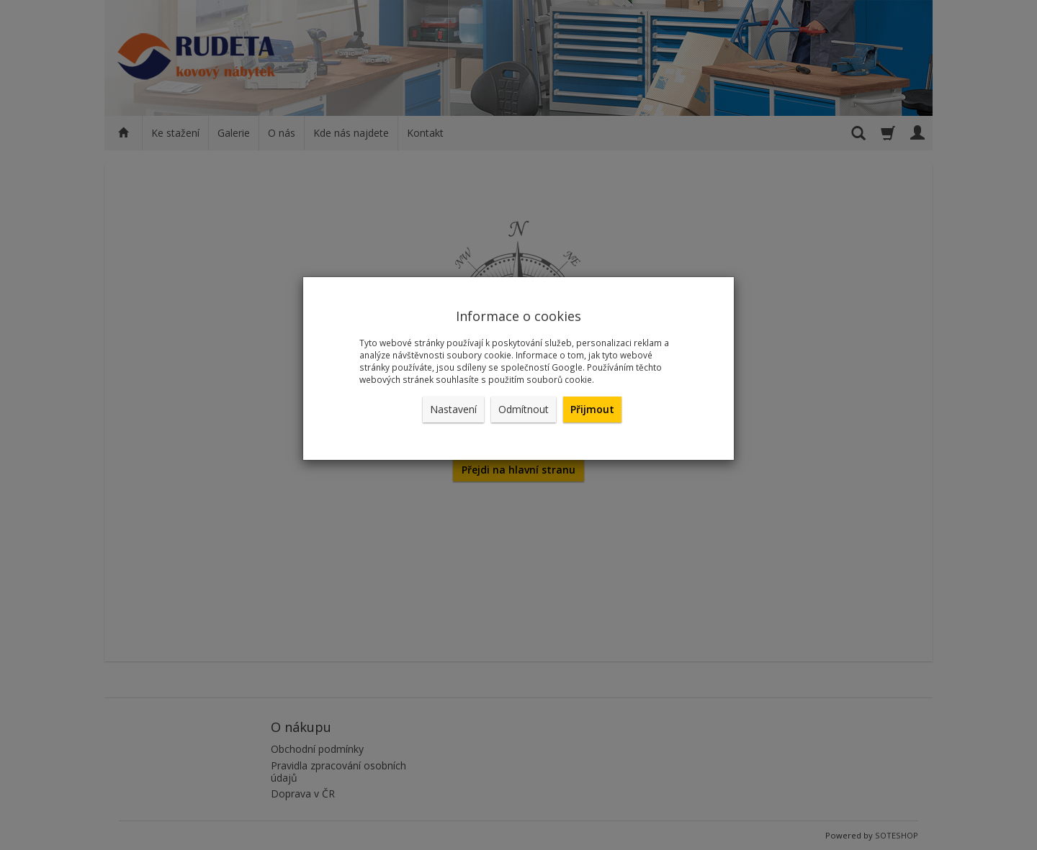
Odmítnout (523, 409)
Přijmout (592, 409)
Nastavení (453, 409)
